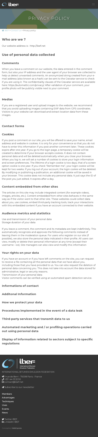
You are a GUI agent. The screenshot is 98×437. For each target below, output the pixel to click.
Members (7, 394)
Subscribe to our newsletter (18, 387)
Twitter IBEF (9, 419)
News (5, 412)
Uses (4, 405)
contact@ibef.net (12, 382)
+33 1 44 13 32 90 (11, 379)
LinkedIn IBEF (10, 422)
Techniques (8, 401)
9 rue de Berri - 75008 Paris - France (22, 376)
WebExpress (17, 428)
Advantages (8, 397)
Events (5, 409)
